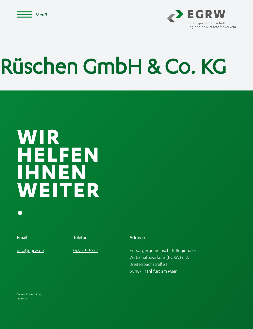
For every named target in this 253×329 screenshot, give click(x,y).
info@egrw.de (30, 250)
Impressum (23, 298)
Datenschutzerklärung (29, 294)
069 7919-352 (85, 250)
